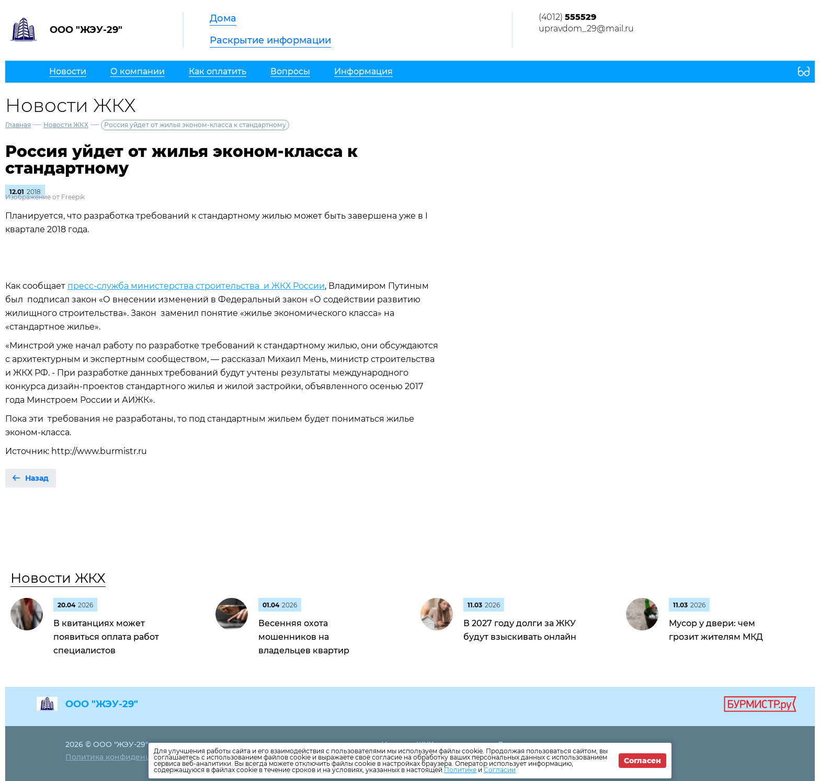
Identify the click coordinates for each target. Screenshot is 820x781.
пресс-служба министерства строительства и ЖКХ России (196, 286)
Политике (460, 770)
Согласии (500, 770)
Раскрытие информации (270, 40)
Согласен (642, 760)
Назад (37, 478)
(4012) (567, 17)
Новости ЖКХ (65, 125)
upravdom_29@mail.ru (586, 28)
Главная (18, 125)
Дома (223, 18)
